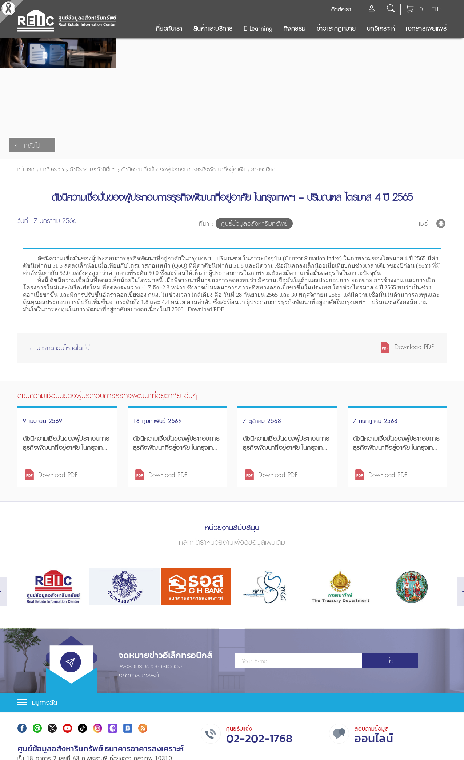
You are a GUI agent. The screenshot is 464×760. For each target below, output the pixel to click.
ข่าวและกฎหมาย (336, 28)
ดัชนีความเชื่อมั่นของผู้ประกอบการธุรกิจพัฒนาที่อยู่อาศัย (183, 167)
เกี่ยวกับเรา (168, 28)
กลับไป (28, 143)
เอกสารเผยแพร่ (426, 28)
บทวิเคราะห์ (381, 28)
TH (435, 9)
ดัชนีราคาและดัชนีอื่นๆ (93, 167)
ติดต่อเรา (341, 9)
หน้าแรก (25, 167)
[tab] (232, 700)
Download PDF (407, 345)
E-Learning (258, 28)
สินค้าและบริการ (213, 28)
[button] (232, 700)
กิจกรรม (295, 28)
